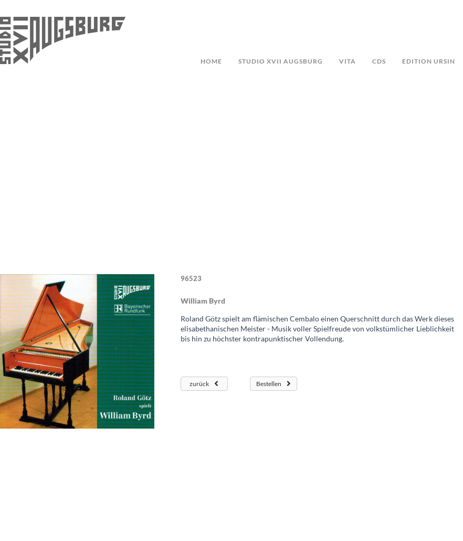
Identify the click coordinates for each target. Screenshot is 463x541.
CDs (379, 61)
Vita (347, 61)
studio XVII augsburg (280, 61)
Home (211, 61)
